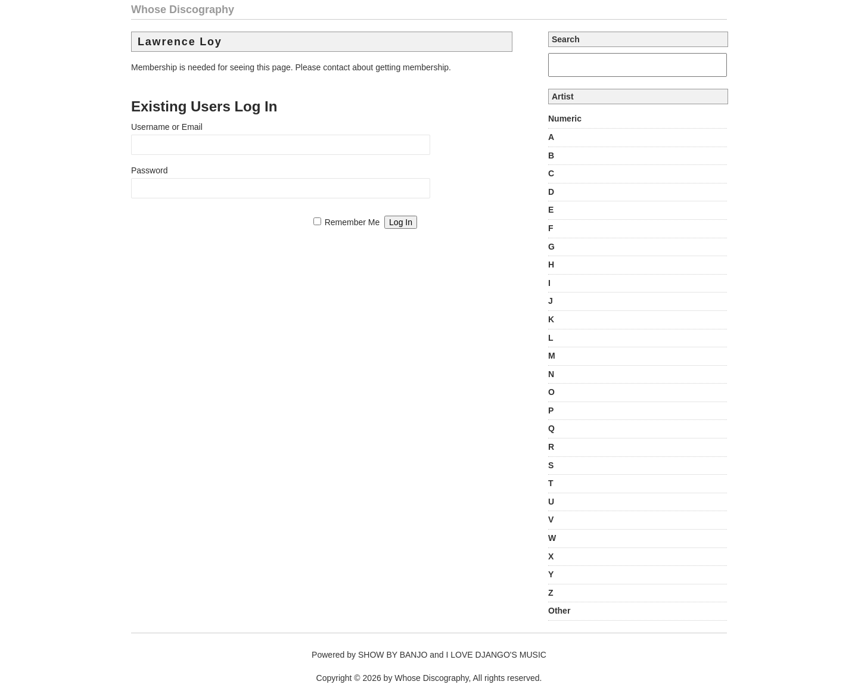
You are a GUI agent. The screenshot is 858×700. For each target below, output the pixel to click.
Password (149, 170)
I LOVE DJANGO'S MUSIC (496, 654)
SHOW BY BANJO (392, 654)
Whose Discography (182, 9)
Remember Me (352, 222)
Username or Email (167, 127)
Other (559, 610)
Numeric (565, 118)
